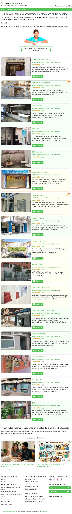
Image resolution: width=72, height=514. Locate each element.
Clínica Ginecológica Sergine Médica (43, 310)
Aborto (3, 479)
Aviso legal (28, 484)
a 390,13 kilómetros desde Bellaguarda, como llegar (46, 336)
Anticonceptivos (47, 469)
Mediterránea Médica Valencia (41, 82)
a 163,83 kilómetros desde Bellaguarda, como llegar (46, 62)
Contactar (37, 76)
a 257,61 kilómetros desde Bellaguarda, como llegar (46, 108)
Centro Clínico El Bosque (39, 241)
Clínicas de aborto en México (34, 496)
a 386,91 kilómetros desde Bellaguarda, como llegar (46, 290)
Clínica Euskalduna (38, 218)
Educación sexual (6, 504)
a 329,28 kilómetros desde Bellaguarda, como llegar (46, 154)
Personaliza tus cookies (55, 496)
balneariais (44, 511)
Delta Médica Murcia (38, 357)
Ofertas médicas (6, 499)
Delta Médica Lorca (38, 380)
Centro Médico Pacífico (39, 333)
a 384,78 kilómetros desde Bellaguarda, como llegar (46, 267)
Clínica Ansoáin (36, 106)
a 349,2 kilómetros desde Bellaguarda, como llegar (46, 174)
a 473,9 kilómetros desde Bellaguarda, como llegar (46, 405)
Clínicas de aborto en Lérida (13, 9)
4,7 (36, 110)
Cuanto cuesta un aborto (8, 484)
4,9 (36, 246)
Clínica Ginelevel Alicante (39, 172)
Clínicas (51, 6)
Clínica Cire (35, 403)
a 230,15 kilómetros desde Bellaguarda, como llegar (46, 85)
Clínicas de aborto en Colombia (34, 499)
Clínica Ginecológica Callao (40, 287)
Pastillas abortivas (6, 482)
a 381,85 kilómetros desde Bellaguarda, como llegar (46, 244)
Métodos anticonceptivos (8, 491)
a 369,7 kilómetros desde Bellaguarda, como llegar (46, 221)
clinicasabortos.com (10, 511)
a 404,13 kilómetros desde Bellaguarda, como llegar (46, 359)
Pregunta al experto (61, 6)
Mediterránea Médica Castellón (41, 59)
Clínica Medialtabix (37, 195)
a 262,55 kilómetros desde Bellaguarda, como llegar (46, 131)
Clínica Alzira (36, 129)
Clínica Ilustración (37, 152)
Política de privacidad (31, 486)
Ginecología (5, 501)
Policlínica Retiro (37, 264)
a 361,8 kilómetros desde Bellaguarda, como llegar (46, 198)
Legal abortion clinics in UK (33, 501)
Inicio (2, 9)
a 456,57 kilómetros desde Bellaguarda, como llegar (46, 382)
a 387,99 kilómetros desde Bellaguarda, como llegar (46, 313)
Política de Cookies (31, 489)
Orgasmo (10, 469)
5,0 (36, 64)
